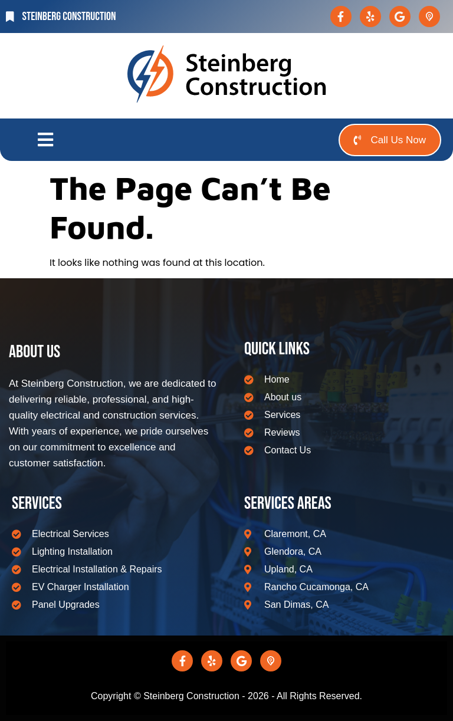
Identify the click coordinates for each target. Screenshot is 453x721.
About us (34, 352)
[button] (45, 139)
